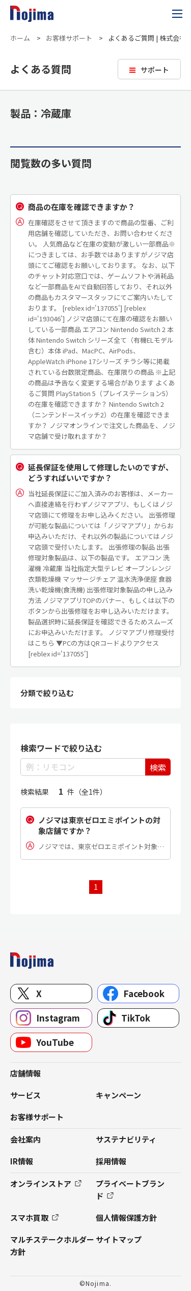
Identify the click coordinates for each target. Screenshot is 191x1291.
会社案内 (25, 1139)
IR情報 (21, 1161)
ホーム (20, 38)
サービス (25, 1095)
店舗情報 (25, 1073)
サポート (155, 70)
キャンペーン (118, 1095)
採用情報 (111, 1161)
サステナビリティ (126, 1139)
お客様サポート (69, 38)
